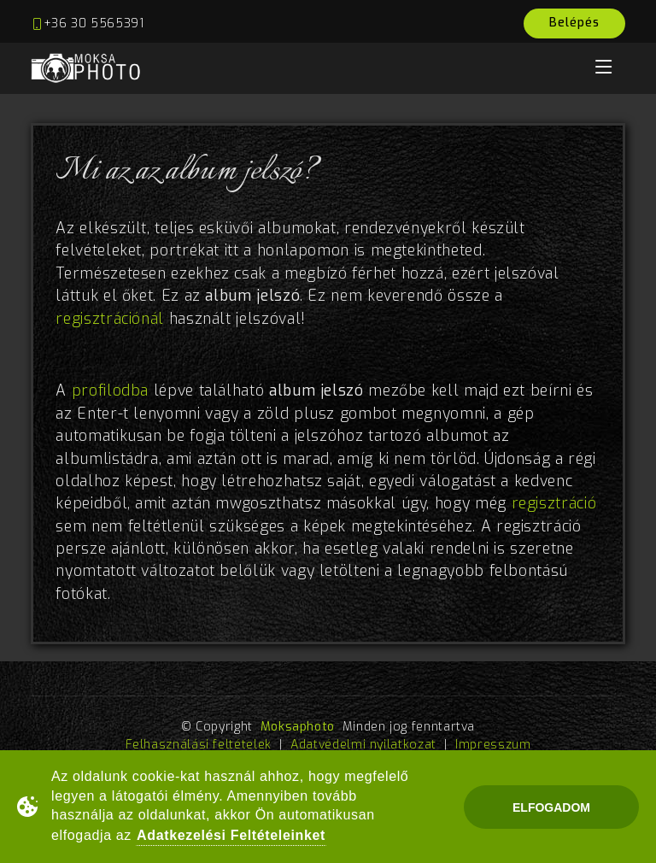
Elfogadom (551, 807)
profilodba (110, 391)
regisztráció (554, 504)
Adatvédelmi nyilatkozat (363, 745)
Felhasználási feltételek (199, 745)
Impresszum (492, 745)
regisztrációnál (110, 318)
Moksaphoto (298, 727)
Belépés (574, 23)
